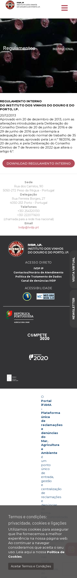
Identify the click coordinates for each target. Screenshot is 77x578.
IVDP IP (39, 268)
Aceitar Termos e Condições (31, 566)
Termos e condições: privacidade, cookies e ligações (37, 519)
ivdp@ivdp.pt (21, 227)
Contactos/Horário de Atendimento (38, 272)
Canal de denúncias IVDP (38, 280)
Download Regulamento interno (39, 163)
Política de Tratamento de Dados (38, 276)
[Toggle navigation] (64, 8)
